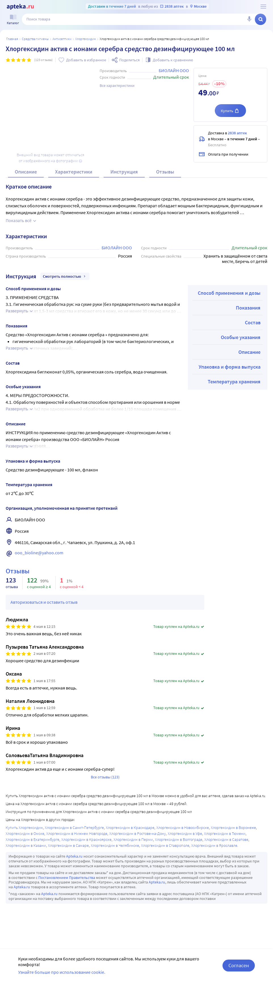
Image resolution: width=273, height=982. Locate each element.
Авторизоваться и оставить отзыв (43, 602)
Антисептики (62, 39)
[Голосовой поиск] (249, 19)
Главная (12, 39)
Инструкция (124, 171)
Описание (26, 171)
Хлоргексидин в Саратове (226, 839)
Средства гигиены (35, 39)
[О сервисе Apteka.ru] (263, 7)
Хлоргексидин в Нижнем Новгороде (76, 833)
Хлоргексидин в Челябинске (115, 845)
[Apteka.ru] (20, 6)
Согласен (238, 965)
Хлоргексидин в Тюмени (224, 833)
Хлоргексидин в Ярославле (214, 845)
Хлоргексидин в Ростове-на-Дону (137, 833)
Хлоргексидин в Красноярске (86, 839)
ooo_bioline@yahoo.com (39, 552)
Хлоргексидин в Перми (133, 839)
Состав (253, 322)
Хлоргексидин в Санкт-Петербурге (74, 827)
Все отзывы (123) (105, 777)
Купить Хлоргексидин (24, 827)
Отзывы (165, 171)
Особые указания (241, 337)
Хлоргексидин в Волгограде (178, 839)
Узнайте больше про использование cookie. (61, 972)
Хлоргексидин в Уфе (185, 833)
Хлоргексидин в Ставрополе (165, 845)
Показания (248, 307)
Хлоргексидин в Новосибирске (182, 827)
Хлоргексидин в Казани (26, 845)
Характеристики (73, 171)
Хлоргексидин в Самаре (68, 845)
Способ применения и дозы (229, 293)
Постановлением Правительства (66, 877)
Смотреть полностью (65, 276)
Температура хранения (234, 381)
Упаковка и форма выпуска (230, 366)
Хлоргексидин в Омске (25, 833)
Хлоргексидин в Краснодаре (130, 827)
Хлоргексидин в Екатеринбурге (32, 839)
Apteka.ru (74, 856)
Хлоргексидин (85, 39)
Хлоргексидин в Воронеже (233, 827)
